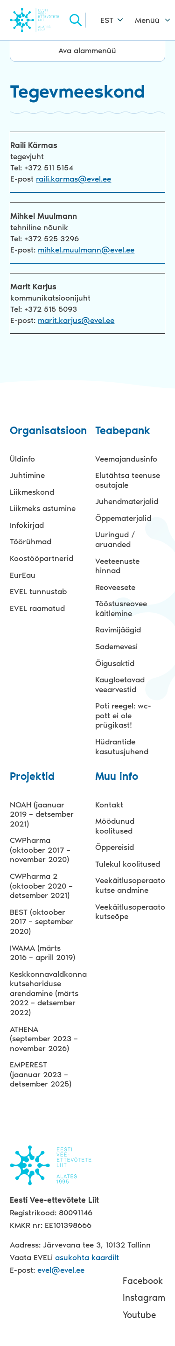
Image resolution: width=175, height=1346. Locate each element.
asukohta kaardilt (87, 1257)
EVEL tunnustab (38, 591)
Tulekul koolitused (127, 864)
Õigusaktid (114, 663)
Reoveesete (115, 587)
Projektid (32, 777)
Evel (39, 20)
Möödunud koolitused (114, 825)
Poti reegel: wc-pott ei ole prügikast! (123, 715)
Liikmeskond (32, 492)
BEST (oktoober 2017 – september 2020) (41, 921)
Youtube (139, 1315)
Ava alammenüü (87, 50)
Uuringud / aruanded (115, 539)
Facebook (143, 1281)
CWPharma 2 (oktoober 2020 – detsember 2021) (41, 885)
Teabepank (122, 431)
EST (106, 20)
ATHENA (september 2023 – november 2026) (44, 1038)
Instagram (144, 1297)
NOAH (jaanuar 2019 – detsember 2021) (42, 814)
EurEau (22, 575)
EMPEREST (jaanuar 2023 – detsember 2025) (40, 1074)
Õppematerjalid (123, 518)
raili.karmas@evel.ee (73, 178)
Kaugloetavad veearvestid (120, 684)
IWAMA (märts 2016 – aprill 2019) (42, 952)
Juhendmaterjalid (126, 501)
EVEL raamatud (37, 608)
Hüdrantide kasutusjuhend (121, 746)
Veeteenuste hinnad (117, 565)
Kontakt (109, 804)
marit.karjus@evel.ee (76, 320)
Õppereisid (114, 847)
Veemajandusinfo (126, 458)
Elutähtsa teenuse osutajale (127, 480)
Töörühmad (30, 541)
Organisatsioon (45, 431)
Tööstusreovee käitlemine (121, 608)
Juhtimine (27, 475)
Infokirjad (27, 525)
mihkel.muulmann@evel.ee (86, 249)
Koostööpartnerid (41, 558)
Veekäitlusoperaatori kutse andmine (130, 885)
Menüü (147, 20)
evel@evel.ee (60, 1270)
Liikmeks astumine (43, 508)
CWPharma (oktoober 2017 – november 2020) (40, 849)
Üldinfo (22, 458)
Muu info (116, 777)
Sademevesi (116, 646)
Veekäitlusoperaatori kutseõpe (130, 911)
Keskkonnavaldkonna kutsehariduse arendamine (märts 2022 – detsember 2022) (45, 993)
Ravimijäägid (118, 629)
